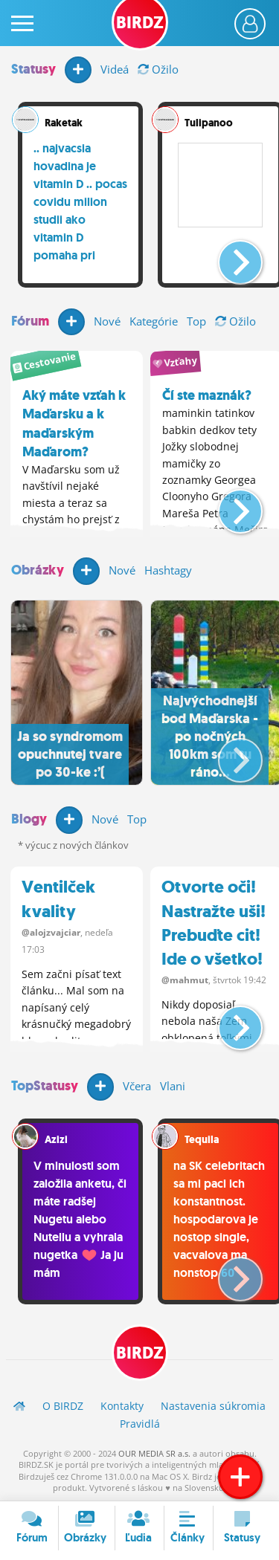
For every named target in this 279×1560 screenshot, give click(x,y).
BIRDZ (140, 1353)
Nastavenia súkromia (213, 1406)
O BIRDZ (62, 1406)
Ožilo (158, 69)
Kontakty (122, 1406)
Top (196, 321)
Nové (107, 321)
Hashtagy (168, 570)
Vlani (172, 1085)
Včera (137, 1085)
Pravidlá (140, 1424)
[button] (228, 256)
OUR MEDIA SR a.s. (154, 1453)
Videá (114, 69)
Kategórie (153, 321)
